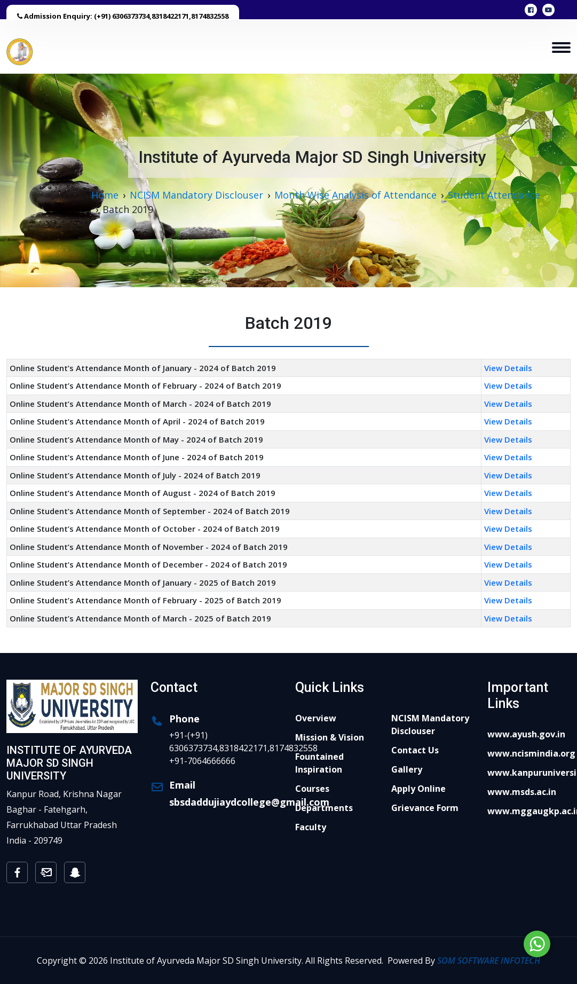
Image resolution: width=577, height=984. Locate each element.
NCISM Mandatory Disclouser (196, 194)
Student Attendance (494, 194)
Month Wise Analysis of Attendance (355, 194)
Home (104, 194)
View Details (508, 368)
